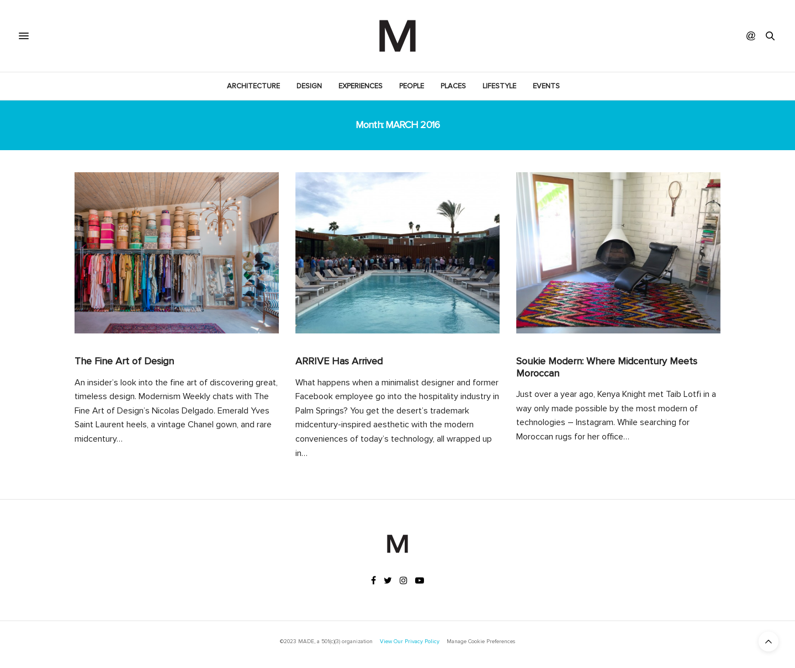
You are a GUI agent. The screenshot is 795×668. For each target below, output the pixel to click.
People (411, 86)
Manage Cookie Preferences (481, 641)
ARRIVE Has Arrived (339, 361)
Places (453, 86)
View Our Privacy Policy (409, 641)
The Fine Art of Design (124, 361)
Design (309, 86)
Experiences (360, 86)
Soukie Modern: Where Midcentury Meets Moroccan (606, 367)
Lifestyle (499, 86)
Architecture (253, 86)
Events (546, 86)
